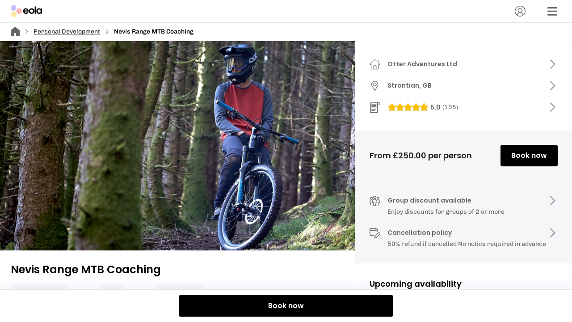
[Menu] (552, 11)
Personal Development (67, 31)
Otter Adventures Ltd (422, 63)
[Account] (520, 11)
